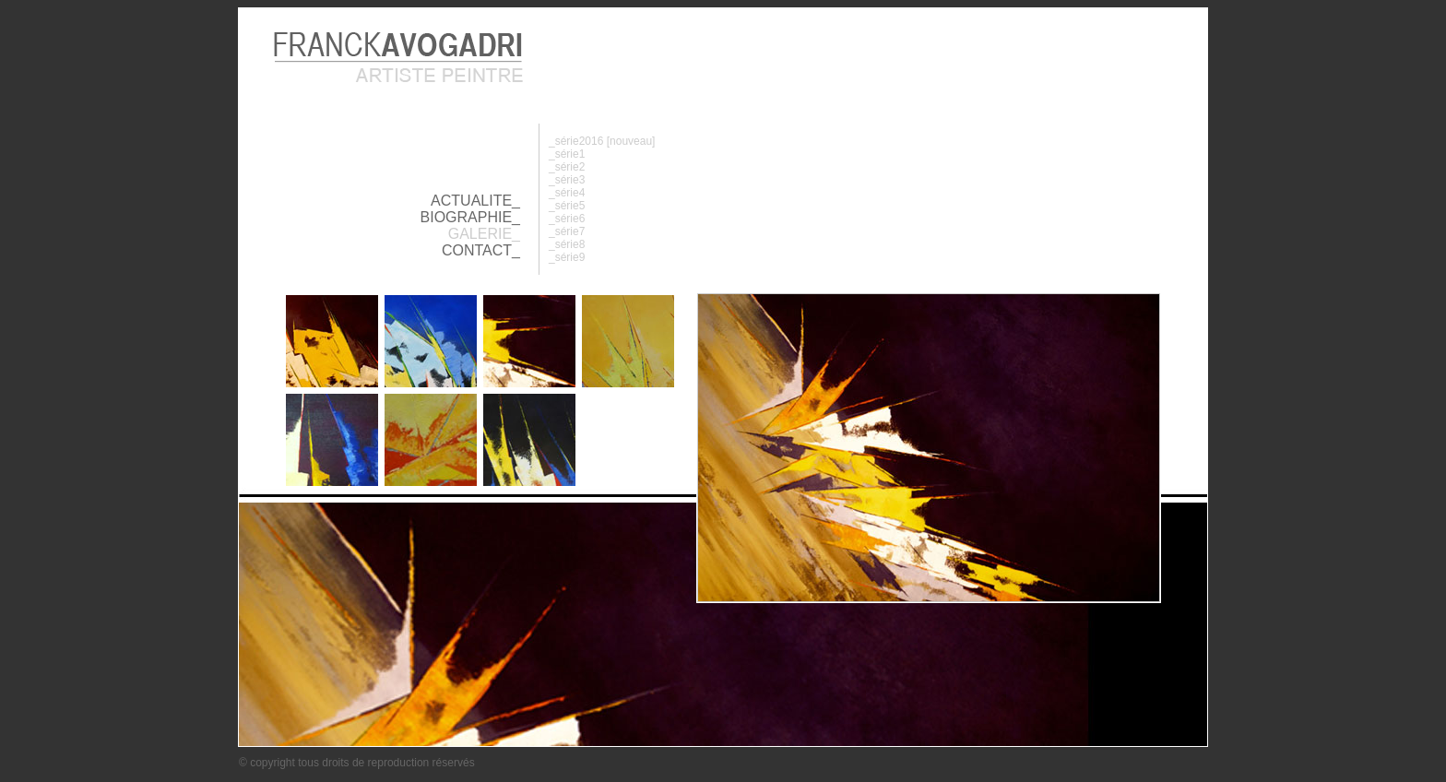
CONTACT (477, 250)
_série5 (567, 205)
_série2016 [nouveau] (602, 141)
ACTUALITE (471, 200)
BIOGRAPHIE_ (470, 217)
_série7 (567, 231)
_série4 (567, 192)
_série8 (567, 244)
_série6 (567, 218)
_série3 (567, 179)
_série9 (567, 257)
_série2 (567, 166)
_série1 (567, 154)
